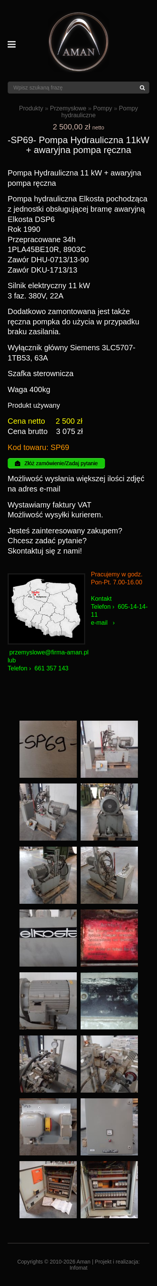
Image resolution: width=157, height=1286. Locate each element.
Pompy (102, 108)
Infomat (78, 1268)
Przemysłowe (68, 108)
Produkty (31, 108)
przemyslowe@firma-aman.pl (48, 652)
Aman (83, 1262)
